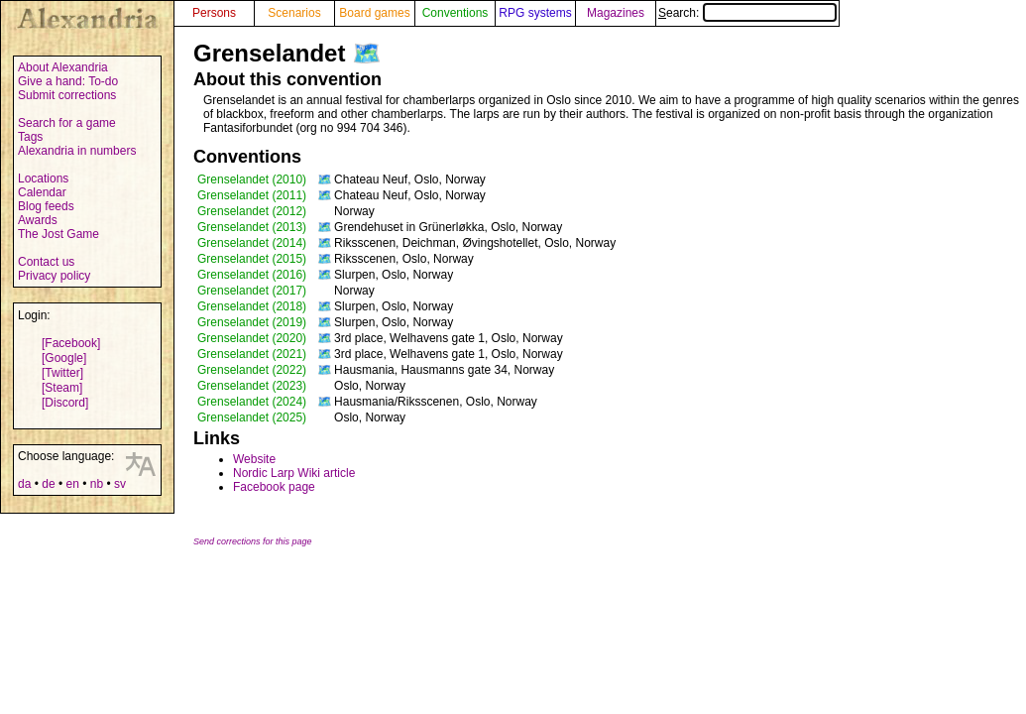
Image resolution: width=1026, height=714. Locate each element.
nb (96, 484)
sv (120, 484)
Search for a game (67, 123)
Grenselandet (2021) (251, 354)
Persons (214, 13)
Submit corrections (67, 95)
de (48, 484)
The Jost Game (58, 234)
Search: (747, 13)
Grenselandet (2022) (251, 370)
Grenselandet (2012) (251, 211)
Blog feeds (46, 206)
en (71, 484)
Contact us (46, 262)
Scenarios (294, 13)
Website (254, 459)
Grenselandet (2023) (251, 386)
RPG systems (535, 13)
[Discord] (65, 403)
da (24, 484)
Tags (30, 137)
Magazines (615, 13)
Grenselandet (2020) (251, 338)
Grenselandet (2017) (251, 291)
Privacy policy (54, 276)
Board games (374, 13)
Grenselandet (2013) (251, 227)
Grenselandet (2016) (251, 275)
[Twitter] (62, 373)
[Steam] (62, 388)
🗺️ (367, 53)
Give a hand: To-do (68, 81)
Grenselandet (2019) (251, 322)
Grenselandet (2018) (251, 306)
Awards (37, 220)
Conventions (455, 13)
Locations (43, 178)
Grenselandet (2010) (251, 179)
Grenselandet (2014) (251, 243)
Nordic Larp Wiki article (294, 473)
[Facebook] (71, 343)
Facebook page (274, 487)
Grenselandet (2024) (251, 402)
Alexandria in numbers (77, 151)
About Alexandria (63, 67)
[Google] (64, 358)
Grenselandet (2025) (251, 417)
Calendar (42, 192)
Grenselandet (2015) (251, 259)
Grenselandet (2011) (251, 195)
